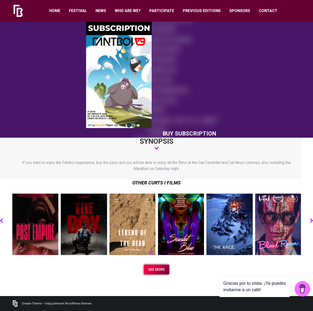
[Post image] (35, 224)
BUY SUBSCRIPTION (189, 133)
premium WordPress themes (71, 303)
